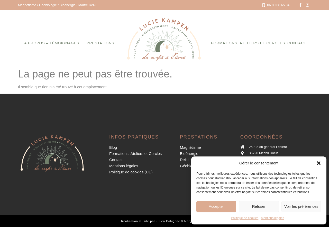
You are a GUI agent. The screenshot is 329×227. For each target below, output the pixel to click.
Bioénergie (189, 153)
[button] (318, 163)
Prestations (100, 43)
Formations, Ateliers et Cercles (248, 43)
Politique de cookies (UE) (130, 172)
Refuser (259, 206)
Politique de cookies (245, 218)
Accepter (216, 206)
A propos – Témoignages (51, 43)
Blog (113, 147)
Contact (296, 43)
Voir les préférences (301, 206)
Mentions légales (272, 218)
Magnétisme (190, 147)
